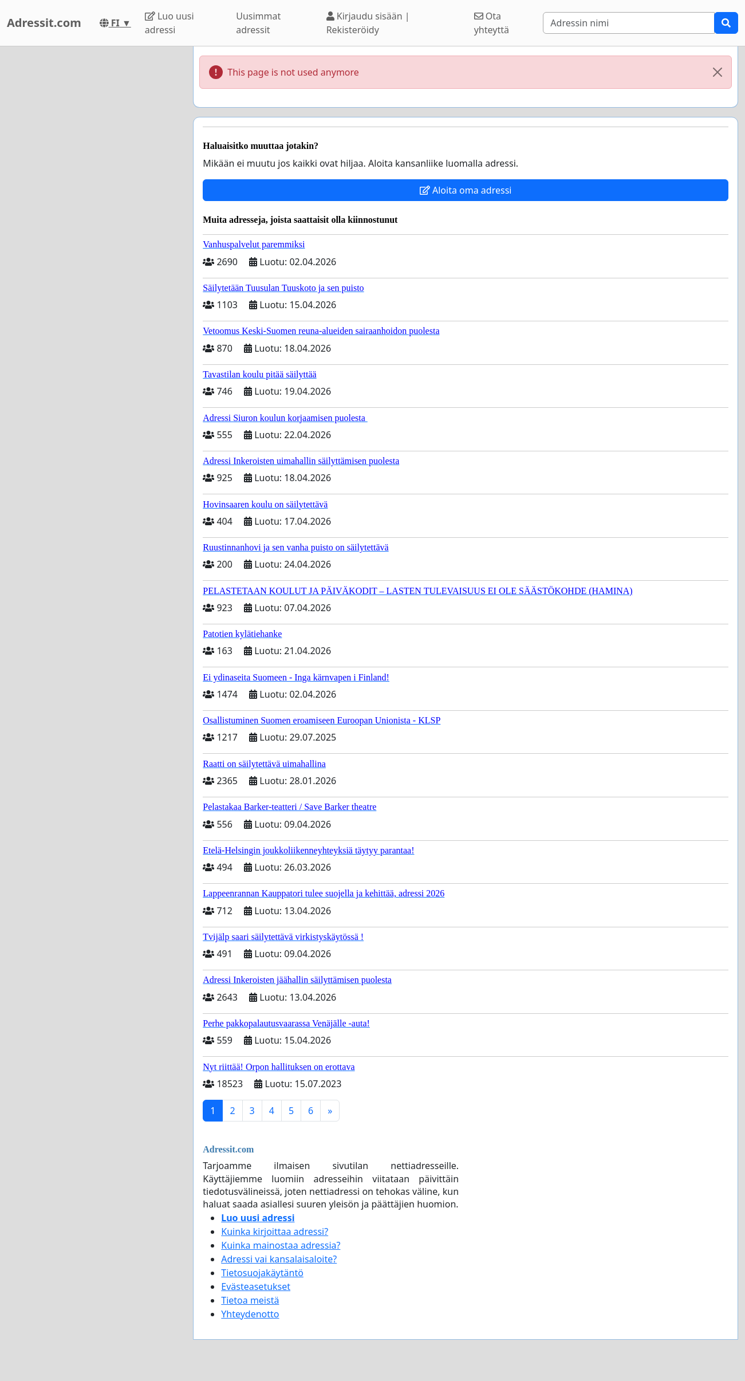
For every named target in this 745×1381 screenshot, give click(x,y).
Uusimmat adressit (258, 23)
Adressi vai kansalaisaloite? (279, 1259)
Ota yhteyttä (491, 23)
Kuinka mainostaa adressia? (280, 1245)
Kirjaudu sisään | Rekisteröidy (368, 23)
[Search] (629, 23)
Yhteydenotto (250, 1314)
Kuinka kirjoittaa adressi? (274, 1231)
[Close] (717, 72)
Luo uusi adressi (169, 23)
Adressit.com (44, 22)
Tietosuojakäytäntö (262, 1272)
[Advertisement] (93, 218)
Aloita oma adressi (466, 190)
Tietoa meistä (250, 1300)
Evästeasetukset (255, 1286)
